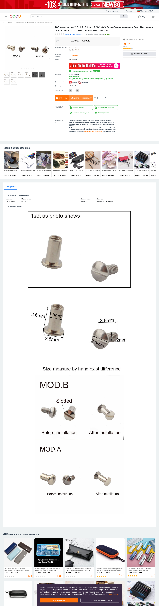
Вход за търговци (112, 11)
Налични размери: (58, 55)
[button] (6, 15)
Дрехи (10, 22)
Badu (4, 22)
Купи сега (61, 98)
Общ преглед (11, 187)
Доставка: (58, 74)
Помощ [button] (129, 11)
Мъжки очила (30, 22)
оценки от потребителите (74, 34)
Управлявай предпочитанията (100, 600)
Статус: (57, 60)
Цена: (57, 41)
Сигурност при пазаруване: (59, 107)
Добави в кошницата (81, 98)
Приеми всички (59, 600)
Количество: (59, 90)
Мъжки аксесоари (19, 22)
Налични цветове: (61, 47)
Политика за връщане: (59, 121)
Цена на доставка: (61, 86)
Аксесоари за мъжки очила (44, 22)
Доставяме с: (59, 82)
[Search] (75, 16)
